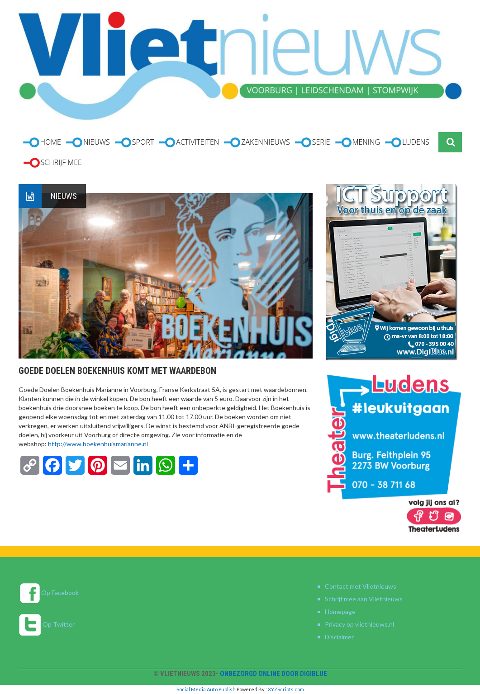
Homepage (340, 611)
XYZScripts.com (286, 689)
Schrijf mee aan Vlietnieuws (364, 599)
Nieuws (64, 196)
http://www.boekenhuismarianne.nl (98, 444)
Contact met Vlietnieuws (360, 586)
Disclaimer (339, 637)
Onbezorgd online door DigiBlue (273, 674)
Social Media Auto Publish (206, 689)
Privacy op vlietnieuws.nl (359, 624)
